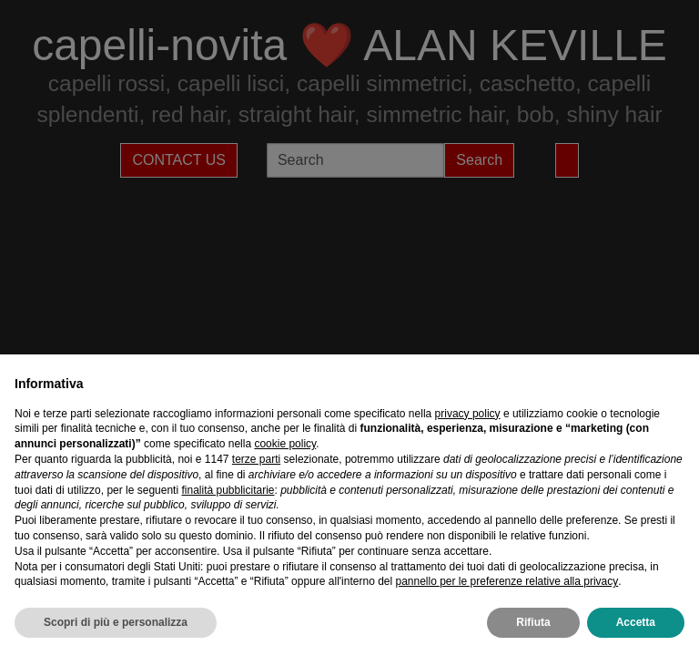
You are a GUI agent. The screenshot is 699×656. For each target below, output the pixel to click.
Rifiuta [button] (533, 622)
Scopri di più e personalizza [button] (115, 622)
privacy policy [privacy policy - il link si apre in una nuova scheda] (468, 413)
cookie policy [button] (285, 443)
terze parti (256, 459)
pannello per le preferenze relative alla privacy (506, 581)
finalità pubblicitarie (227, 490)
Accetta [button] (635, 622)
